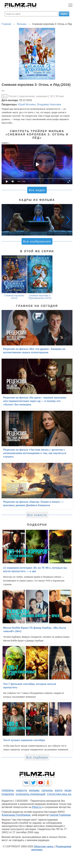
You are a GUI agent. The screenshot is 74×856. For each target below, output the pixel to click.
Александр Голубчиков (16, 815)
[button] (68, 219)
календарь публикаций (31, 794)
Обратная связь (44, 846)
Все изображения (37, 241)
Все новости (37, 515)
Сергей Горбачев (60, 815)
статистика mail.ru (59, 794)
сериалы (47, 790)
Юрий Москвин (27, 104)
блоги (58, 790)
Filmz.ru (37, 807)
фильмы (34, 790)
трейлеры (8, 790)
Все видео (37, 190)
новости (21, 790)
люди (67, 790)
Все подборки (37, 757)
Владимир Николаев (49, 104)
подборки (8, 794)
